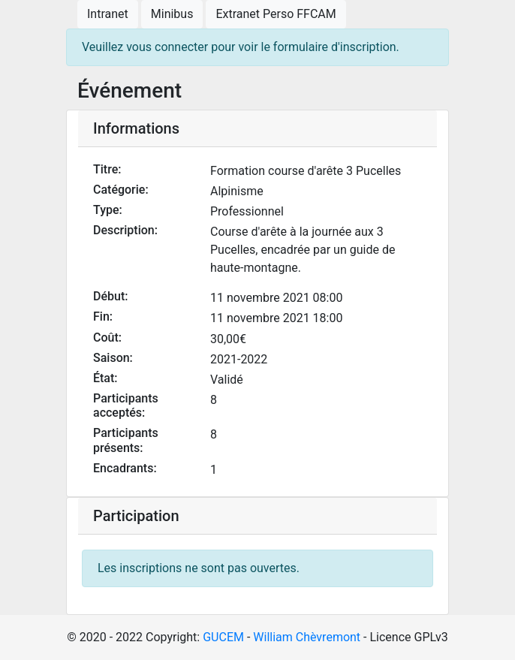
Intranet (107, 14)
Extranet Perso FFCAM (275, 14)
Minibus (172, 14)
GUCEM (223, 637)
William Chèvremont (306, 637)
